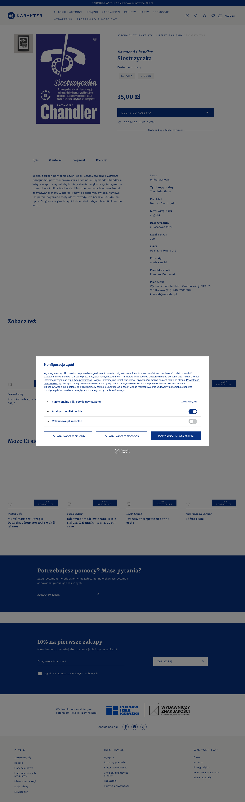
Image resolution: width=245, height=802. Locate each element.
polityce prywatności (81, 380)
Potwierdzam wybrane (68, 435)
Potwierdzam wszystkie (176, 435)
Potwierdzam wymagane (121, 435)
